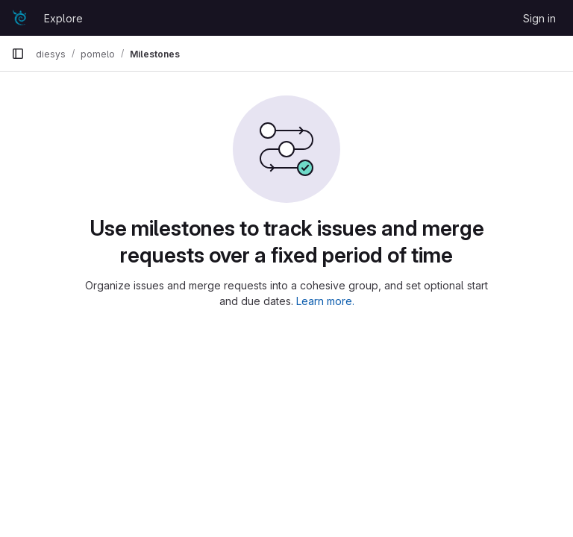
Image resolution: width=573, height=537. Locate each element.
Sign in (539, 18)
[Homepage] (20, 18)
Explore (63, 18)
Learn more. (325, 301)
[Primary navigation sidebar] (18, 54)
